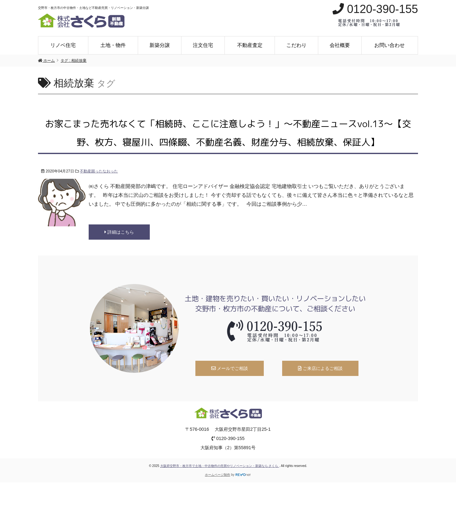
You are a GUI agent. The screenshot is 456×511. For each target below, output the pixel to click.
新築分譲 (159, 45)
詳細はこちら (119, 232)
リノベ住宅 (63, 45)
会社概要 (340, 45)
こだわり (296, 45)
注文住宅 (203, 45)
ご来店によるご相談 (320, 368)
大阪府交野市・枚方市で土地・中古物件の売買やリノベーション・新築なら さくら (219, 466)
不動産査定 (250, 45)
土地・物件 (113, 45)
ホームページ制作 (217, 474)
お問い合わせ (389, 45)
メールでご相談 (229, 368)
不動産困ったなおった (99, 171)
